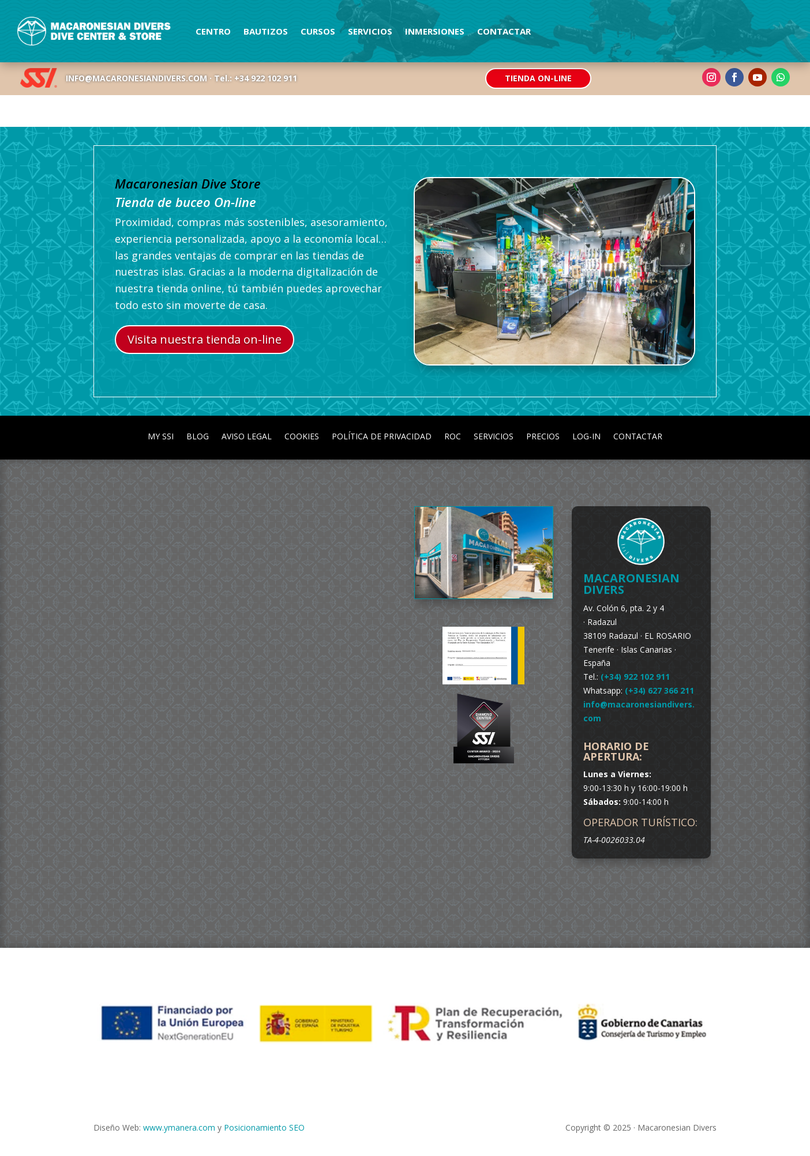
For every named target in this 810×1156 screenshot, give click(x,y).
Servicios (370, 31)
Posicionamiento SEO (264, 1127)
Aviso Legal (247, 435)
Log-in (586, 435)
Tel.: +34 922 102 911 (255, 78)
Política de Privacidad (382, 435)
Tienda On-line (538, 78)
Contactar (504, 31)
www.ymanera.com (179, 1127)
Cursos (318, 31)
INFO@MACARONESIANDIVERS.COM (136, 78)
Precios (543, 435)
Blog (197, 435)
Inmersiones (434, 31)
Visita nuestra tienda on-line (204, 339)
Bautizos (265, 31)
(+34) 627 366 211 (659, 690)
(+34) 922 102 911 (635, 676)
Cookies (301, 435)
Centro (213, 31)
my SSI (161, 435)
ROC (452, 435)
